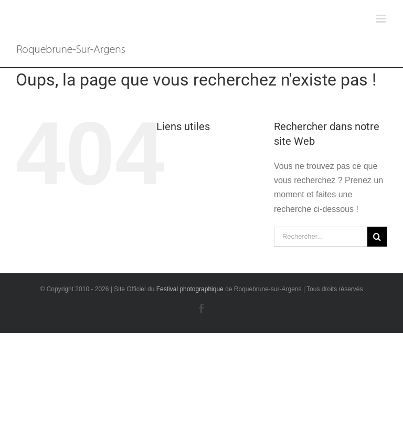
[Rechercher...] (320, 237)
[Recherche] (377, 237)
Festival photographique (190, 289)
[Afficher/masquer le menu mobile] (381, 18)
